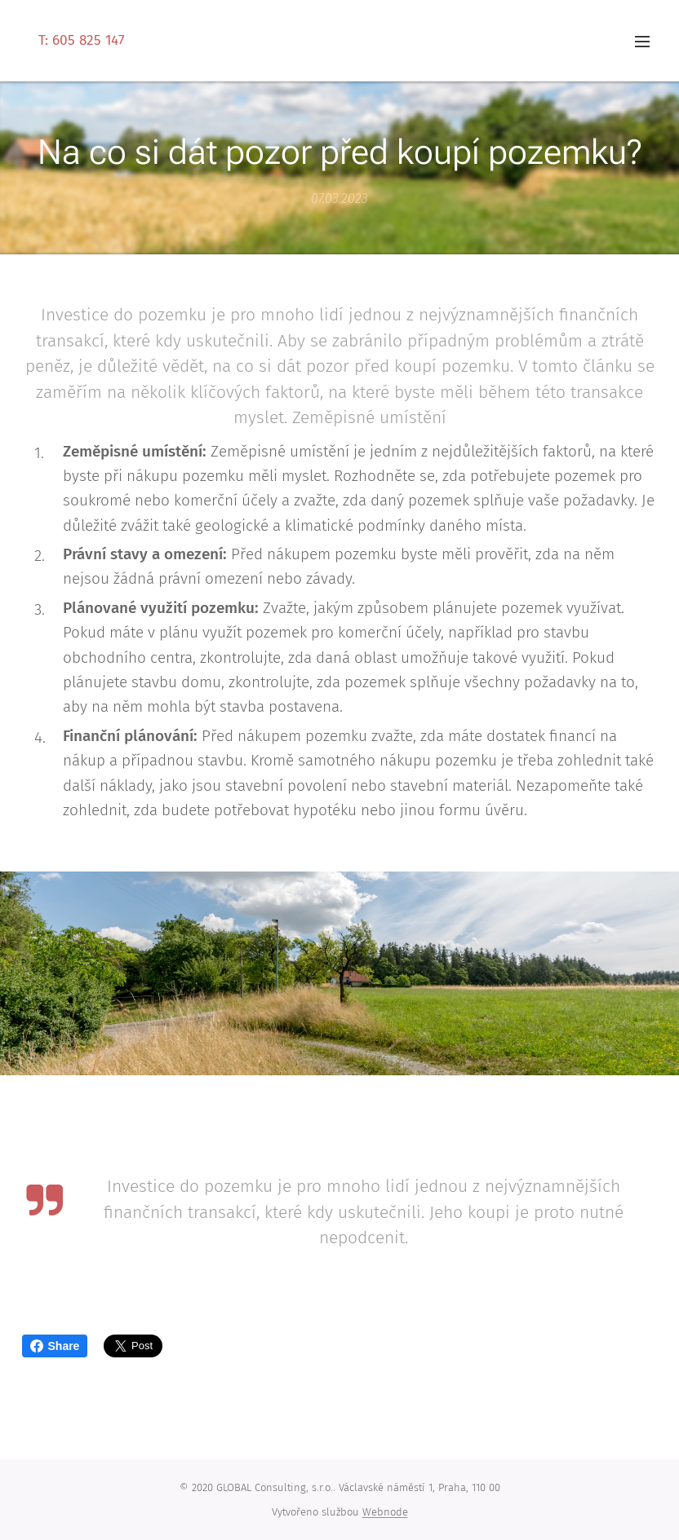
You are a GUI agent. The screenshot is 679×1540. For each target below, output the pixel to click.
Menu (642, 41)
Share (55, 1345)
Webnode (385, 1512)
